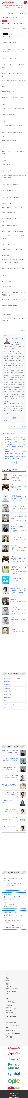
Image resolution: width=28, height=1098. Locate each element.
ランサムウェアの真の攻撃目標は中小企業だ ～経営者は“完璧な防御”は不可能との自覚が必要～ (10, 760)
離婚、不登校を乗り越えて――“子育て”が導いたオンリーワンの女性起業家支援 (10, 785)
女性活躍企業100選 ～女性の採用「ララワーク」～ (18, 497)
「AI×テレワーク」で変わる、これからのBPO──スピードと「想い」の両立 (10, 827)
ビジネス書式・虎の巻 (10, 1014)
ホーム (3, 13)
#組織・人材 (22, 331)
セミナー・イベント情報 (11, 1008)
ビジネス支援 (9, 1005)
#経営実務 (7, 688)
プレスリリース (9, 1001)
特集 (7, 993)
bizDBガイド (8, 978)
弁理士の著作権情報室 (11, 1016)
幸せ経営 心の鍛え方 (17, 13)
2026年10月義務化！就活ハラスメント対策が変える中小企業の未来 (10, 768)
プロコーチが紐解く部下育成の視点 (18, 548)
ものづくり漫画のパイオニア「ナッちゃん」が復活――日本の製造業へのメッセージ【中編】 (10, 793)
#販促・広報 (7, 694)
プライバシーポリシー (14, 1093)
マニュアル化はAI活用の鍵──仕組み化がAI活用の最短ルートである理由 (10, 810)
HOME (7, 974)
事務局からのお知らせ (14, 1097)
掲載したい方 (9, 1028)
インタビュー (8, 986)
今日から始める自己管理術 (17, 506)
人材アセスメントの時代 (17, 537)
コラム (8, 13)
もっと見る (12, 462)
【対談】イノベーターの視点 (12, 988)
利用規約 (14, 1095)
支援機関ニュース (9, 1007)
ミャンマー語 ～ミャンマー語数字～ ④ (10, 818)
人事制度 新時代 (15, 629)
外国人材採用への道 (15, 578)
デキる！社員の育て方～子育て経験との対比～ (18, 476)
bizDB (8, 880)
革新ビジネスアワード (11, 1022)
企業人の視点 (14, 599)
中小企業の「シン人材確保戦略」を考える (18, 527)
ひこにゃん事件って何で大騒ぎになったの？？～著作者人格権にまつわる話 (10, 776)
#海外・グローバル (9, 704)
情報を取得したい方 (10, 1030)
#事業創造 (7, 681)
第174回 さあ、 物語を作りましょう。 (14, 437)
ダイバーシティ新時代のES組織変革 (18, 517)
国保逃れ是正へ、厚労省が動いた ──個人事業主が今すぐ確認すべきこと (10, 751)
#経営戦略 (7, 685)
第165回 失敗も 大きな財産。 (12, 458)
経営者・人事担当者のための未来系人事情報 (18, 487)
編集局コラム (8, 989)
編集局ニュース (9, 984)
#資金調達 (7, 697)
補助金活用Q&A (9, 1010)
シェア (11, 34)
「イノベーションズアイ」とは (13, 1025)
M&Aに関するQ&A (9, 1012)
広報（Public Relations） (11, 991)
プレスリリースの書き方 (13, 897)
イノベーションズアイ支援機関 (13, 1033)
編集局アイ (8, 983)
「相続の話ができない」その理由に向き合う (10, 801)
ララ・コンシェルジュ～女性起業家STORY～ (18, 568)
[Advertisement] (14, 650)
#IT (5, 701)
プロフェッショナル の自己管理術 (17, 610)
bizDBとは (8, 980)
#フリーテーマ (8, 707)
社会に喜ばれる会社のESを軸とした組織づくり (18, 559)
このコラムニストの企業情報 (18, 426)
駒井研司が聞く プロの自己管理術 (18, 620)
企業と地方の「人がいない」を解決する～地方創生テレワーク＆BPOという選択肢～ (18, 590)
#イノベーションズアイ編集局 (12, 678)
